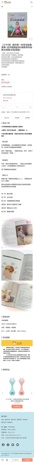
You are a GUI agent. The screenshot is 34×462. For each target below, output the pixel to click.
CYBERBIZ (6, 455)
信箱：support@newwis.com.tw (11, 435)
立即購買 (27, 460)
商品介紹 (6, 118)
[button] (31, 393)
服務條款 (19, 419)
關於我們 (3, 422)
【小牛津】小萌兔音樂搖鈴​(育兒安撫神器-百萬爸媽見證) (17, 400)
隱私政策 (13, 419)
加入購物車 (15, 460)
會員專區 (9, 422)
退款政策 (7, 419)
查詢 (2, 419)
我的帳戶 (25, 419)
